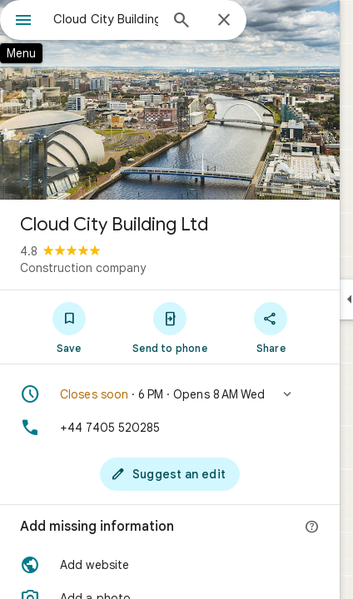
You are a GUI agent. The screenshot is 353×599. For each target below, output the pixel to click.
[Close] (223, 21)
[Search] (181, 21)
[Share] (271, 327)
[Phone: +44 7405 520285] (170, 427)
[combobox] (105, 19)
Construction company (83, 267)
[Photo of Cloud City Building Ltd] (170, 100)
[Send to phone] (169, 327)
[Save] (68, 327)
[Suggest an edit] (170, 474)
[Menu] (23, 21)
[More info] (312, 527)
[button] (170, 394)
